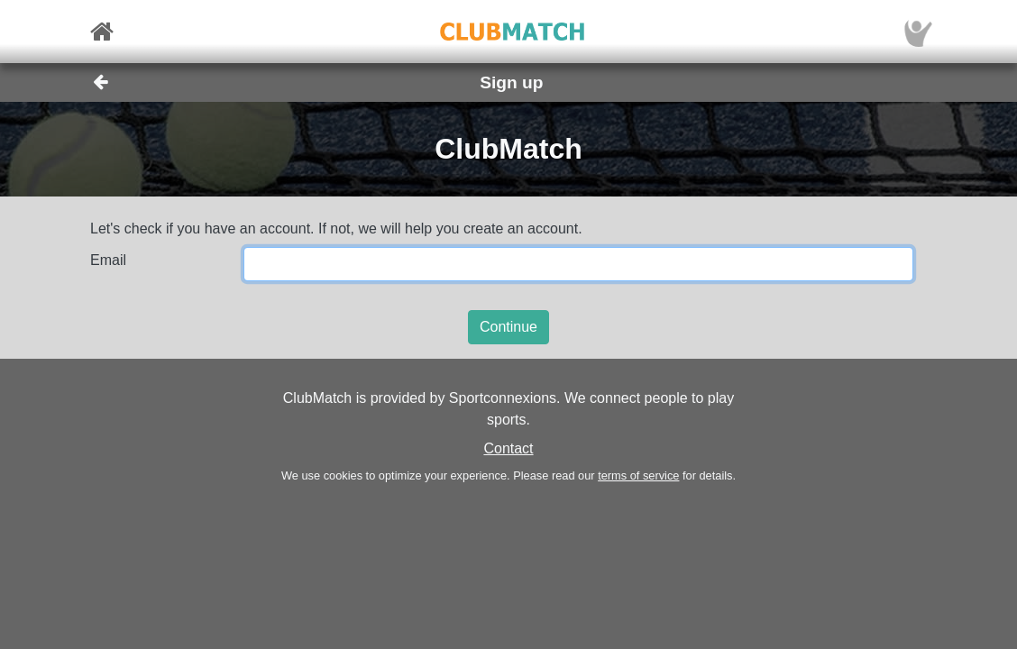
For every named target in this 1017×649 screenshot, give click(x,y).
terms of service (638, 475)
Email (108, 260)
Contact (508, 448)
